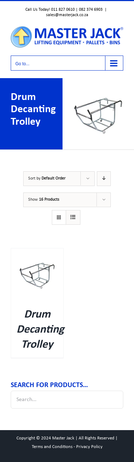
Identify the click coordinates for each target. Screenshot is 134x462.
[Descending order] (104, 178)
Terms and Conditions (52, 446)
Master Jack (63, 438)
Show (43, 199)
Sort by (46, 178)
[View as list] (73, 217)
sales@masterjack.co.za (67, 15)
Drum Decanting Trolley (40, 329)
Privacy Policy (89, 446)
